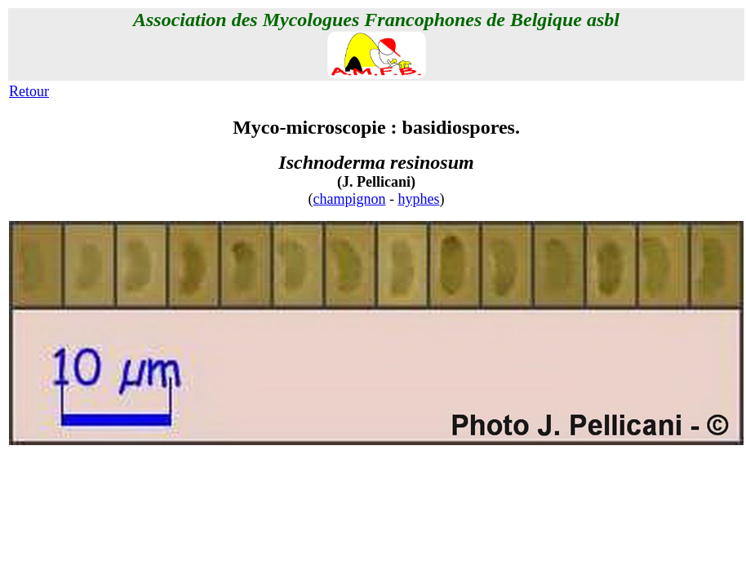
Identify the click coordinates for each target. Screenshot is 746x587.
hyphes (418, 199)
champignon (349, 199)
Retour (29, 91)
